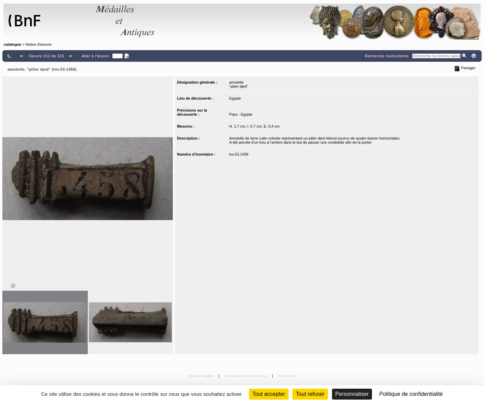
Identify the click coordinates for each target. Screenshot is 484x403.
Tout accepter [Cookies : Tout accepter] (268, 394)
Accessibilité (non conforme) (246, 376)
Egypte (235, 98)
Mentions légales (201, 376)
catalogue (12, 44)
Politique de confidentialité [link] (411, 394)
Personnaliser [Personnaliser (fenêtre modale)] (352, 394)
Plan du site (287, 376)
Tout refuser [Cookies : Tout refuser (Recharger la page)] (310, 394)
